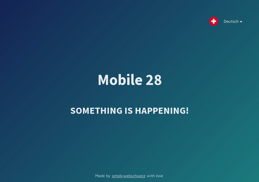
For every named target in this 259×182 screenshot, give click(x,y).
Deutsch (229, 22)
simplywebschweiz (128, 175)
